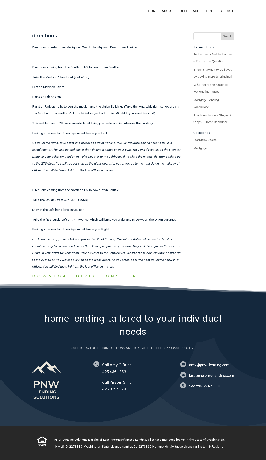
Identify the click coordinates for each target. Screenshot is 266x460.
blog (209, 11)
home (153, 11)
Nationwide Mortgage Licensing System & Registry (187, 446)
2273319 (76, 446)
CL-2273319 (143, 446)
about (167, 11)
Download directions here (87, 276)
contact (226, 11)
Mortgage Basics (205, 140)
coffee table (189, 11)
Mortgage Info (203, 148)
